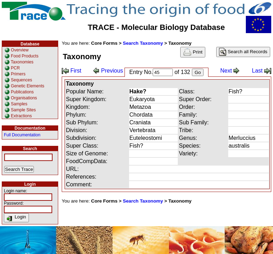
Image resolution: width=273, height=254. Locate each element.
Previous (108, 71)
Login (16, 217)
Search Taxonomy (143, 43)
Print (192, 52)
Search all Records (243, 52)
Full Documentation (22, 134)
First (71, 71)
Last (261, 71)
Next (230, 71)
